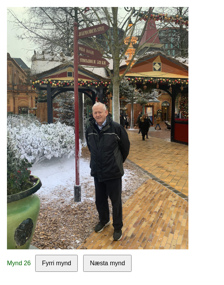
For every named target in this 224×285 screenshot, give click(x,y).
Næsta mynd (107, 263)
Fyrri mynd (56, 263)
